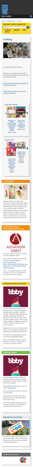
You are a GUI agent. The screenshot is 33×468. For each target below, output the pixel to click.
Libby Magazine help (17, 336)
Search (27, 27)
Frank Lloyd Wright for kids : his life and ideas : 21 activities (21, 154)
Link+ (23, 30)
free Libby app (16, 335)
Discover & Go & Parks (12, 417)
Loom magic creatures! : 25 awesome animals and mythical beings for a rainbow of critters (12, 163)
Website (16, 30)
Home (3, 21)
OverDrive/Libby (10, 352)
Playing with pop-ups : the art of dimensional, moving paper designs (21, 124)
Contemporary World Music (16, 264)
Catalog (7, 30)
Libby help (6, 396)
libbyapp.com (12, 388)
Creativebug (8, 181)
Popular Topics (11, 21)
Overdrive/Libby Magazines (14, 283)
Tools (6, 32)
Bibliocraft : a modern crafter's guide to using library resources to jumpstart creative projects (11, 125)
